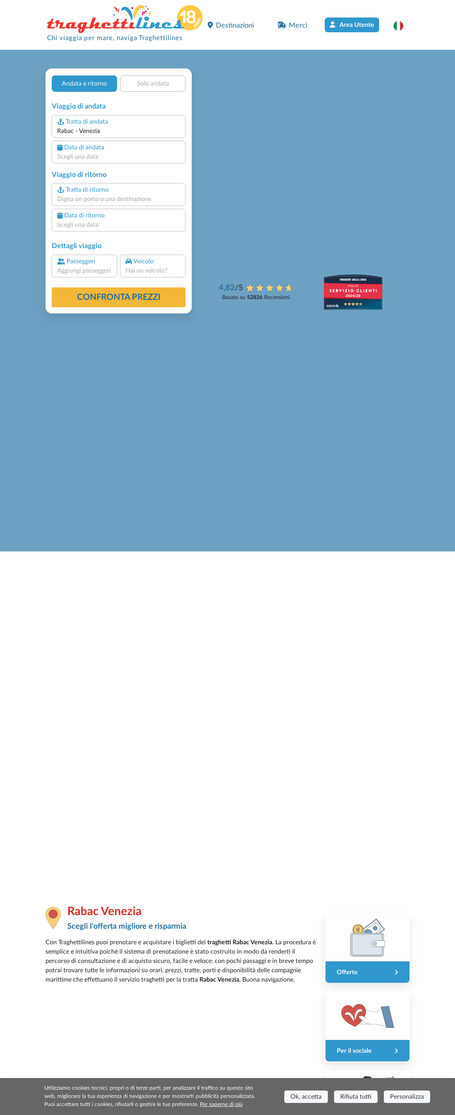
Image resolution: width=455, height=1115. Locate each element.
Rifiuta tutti (355, 1097)
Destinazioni (231, 25)
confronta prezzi (119, 297)
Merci (292, 25)
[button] (402, 26)
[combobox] (118, 131)
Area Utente (352, 24)
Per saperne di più (221, 1104)
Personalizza (407, 1097)
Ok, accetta (306, 1097)
